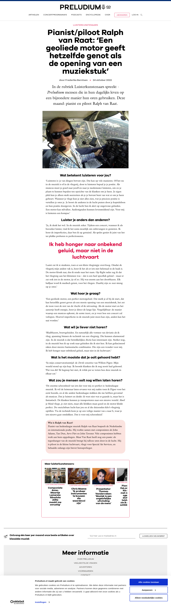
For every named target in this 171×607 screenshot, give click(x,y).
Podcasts (76, 15)
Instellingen (40, 602)
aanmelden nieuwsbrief (153, 536)
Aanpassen (149, 589)
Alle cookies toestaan (148, 582)
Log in (135, 15)
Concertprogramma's (55, 15)
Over (107, 15)
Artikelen (34, 15)
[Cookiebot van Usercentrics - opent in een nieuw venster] (17, 602)
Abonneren (122, 15)
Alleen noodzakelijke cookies (149, 597)
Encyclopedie (93, 15)
